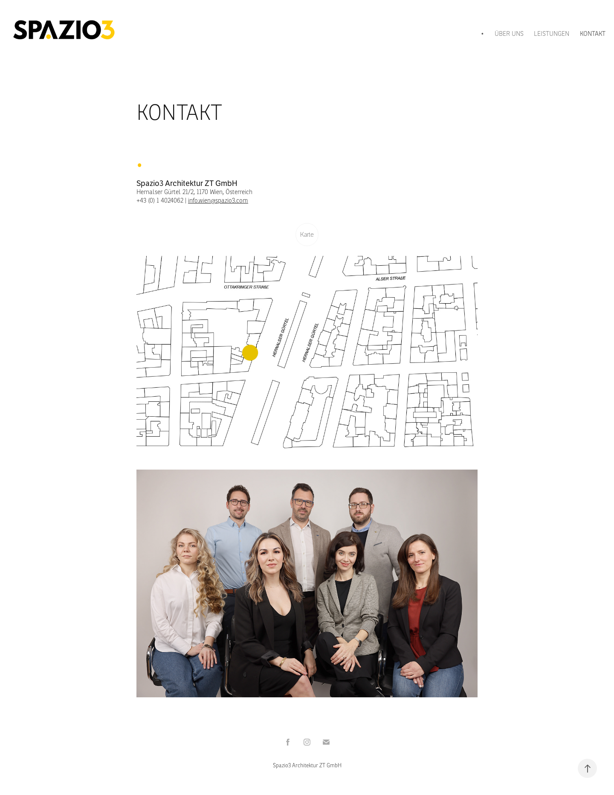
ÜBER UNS (509, 33)
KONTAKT (592, 33)
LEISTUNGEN (551, 33)
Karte (307, 234)
